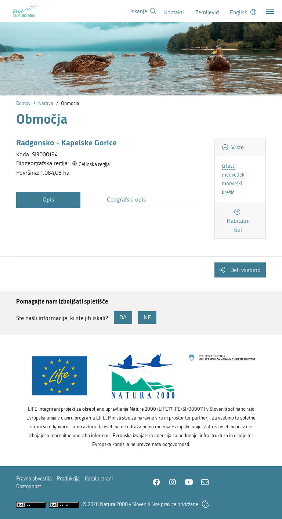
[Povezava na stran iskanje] (143, 11)
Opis (48, 199)
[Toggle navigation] (270, 11)
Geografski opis (126, 199)
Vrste (237, 147)
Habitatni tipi (238, 225)
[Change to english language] (243, 12)
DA (123, 317)
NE (147, 317)
